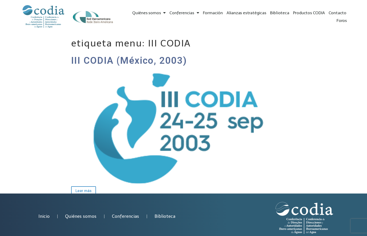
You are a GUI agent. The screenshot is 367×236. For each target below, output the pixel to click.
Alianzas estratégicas (246, 12)
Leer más (81, 190)
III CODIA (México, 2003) (129, 60)
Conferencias (184, 13)
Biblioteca (279, 12)
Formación (213, 12)
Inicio (44, 216)
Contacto (337, 12)
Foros (342, 20)
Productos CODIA (309, 12)
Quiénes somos (149, 13)
